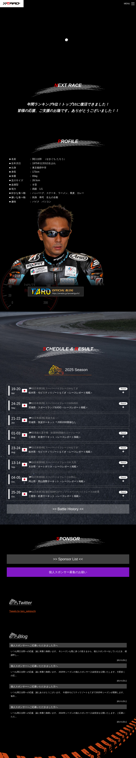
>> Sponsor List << (68, 559)
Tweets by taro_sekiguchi (22, 611)
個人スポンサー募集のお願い (68, 572)
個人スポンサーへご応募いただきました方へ (34, 645)
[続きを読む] (122, 660)
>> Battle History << (68, 509)
